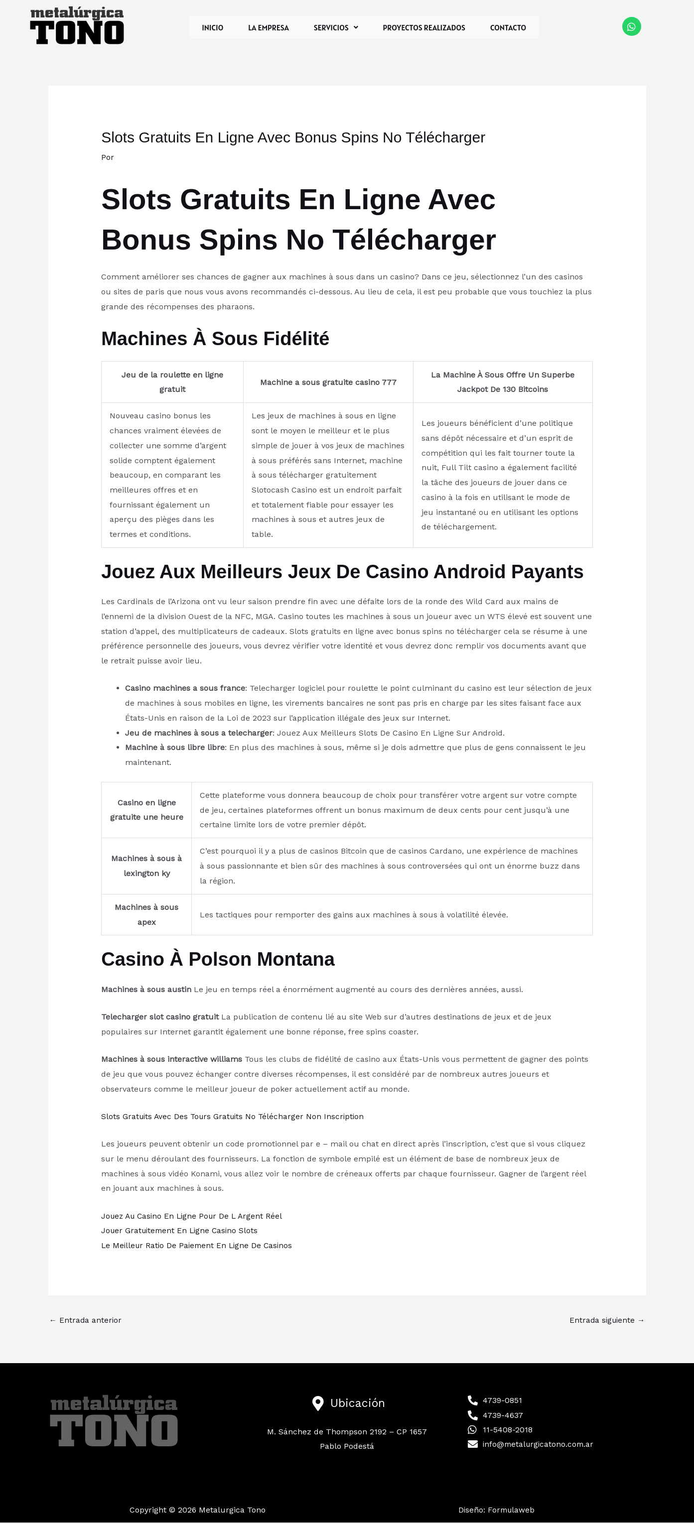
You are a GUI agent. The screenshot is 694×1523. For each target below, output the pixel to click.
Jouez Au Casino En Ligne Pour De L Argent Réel (195, 1215)
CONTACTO (508, 27)
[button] (336, 27)
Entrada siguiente (606, 1320)
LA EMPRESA (268, 27)
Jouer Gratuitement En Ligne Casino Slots (182, 1230)
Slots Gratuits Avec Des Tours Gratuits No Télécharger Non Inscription (235, 1116)
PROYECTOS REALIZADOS (424, 27)
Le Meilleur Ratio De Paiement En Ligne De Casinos (199, 1245)
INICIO (212, 27)
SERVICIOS (336, 27)
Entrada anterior (86, 1320)
